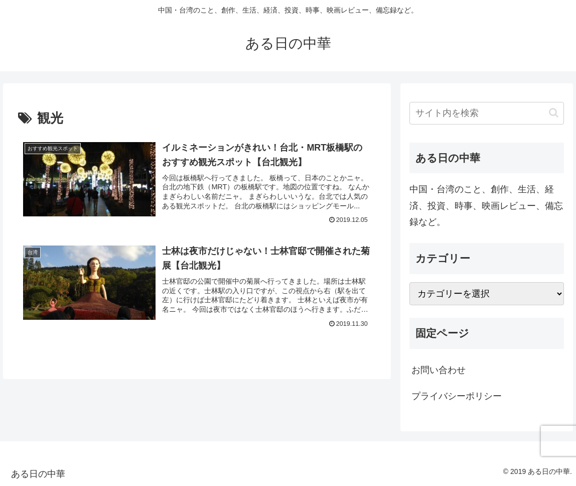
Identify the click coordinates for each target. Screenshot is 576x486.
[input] (486, 113)
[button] (553, 112)
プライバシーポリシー (456, 396)
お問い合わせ (438, 370)
